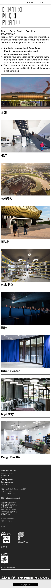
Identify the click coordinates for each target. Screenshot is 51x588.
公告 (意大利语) (6, 507)
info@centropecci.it (13, 498)
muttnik (11, 518)
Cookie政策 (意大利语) (9, 512)
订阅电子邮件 (6, 514)
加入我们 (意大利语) (8, 509)
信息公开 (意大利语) (8, 502)
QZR (10, 521)
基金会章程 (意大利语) (9, 505)
